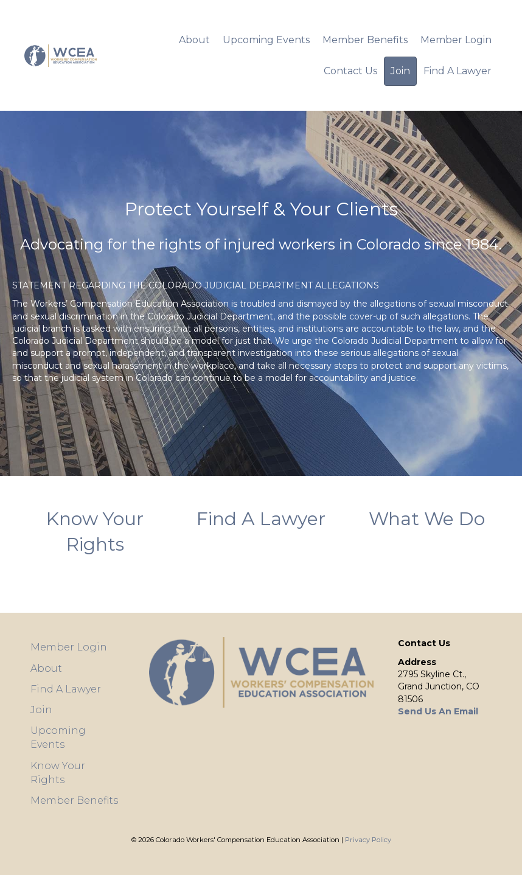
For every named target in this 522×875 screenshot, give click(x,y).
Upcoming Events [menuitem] (266, 40)
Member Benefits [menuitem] (365, 40)
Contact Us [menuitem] (350, 71)
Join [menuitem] (400, 71)
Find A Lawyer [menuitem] (457, 71)
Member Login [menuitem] (456, 40)
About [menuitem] (194, 40)
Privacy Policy (368, 839)
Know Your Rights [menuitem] (57, 773)
